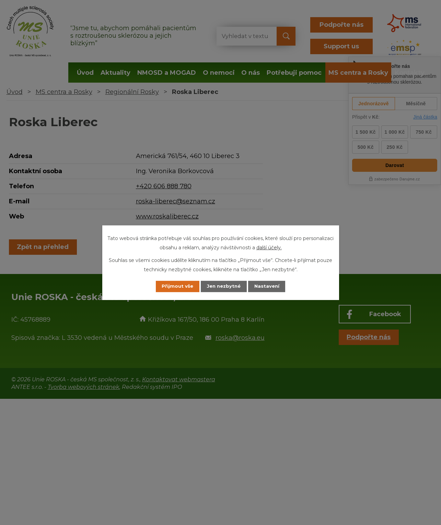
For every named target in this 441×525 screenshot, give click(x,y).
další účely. (269, 247)
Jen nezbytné (224, 286)
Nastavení (270, 286)
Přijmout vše (174, 286)
